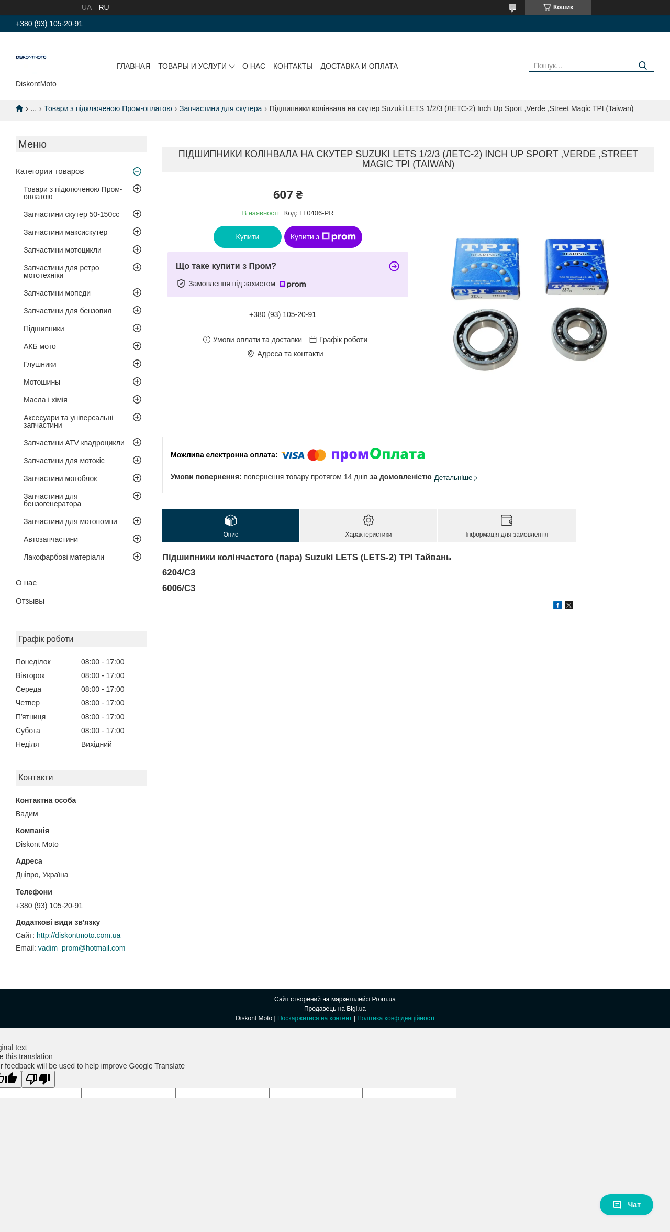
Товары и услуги (192, 66)
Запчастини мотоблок (60, 478)
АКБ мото (40, 346)
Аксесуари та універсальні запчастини (68, 421)
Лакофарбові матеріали (64, 557)
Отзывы (30, 600)
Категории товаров (50, 171)
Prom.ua (384, 999)
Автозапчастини (51, 539)
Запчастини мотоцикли (63, 250)
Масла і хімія (46, 400)
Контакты (293, 66)
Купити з (323, 237)
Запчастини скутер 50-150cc (71, 214)
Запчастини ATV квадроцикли (74, 443)
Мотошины (42, 382)
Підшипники (44, 328)
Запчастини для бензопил (67, 311)
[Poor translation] (38, 1079)
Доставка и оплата (359, 66)
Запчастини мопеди (57, 293)
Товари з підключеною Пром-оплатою (108, 108)
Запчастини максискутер (65, 232)
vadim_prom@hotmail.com (82, 948)
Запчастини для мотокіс (64, 460)
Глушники (40, 364)
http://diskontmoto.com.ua (78, 935)
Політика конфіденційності (395, 1018)
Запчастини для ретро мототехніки (61, 271)
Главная (133, 66)
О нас (253, 66)
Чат (626, 1204)
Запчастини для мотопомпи (70, 521)
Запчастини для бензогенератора (52, 500)
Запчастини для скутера (221, 108)
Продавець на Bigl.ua (335, 1008)
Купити (248, 237)
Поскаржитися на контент (314, 1018)
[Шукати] (642, 65)
